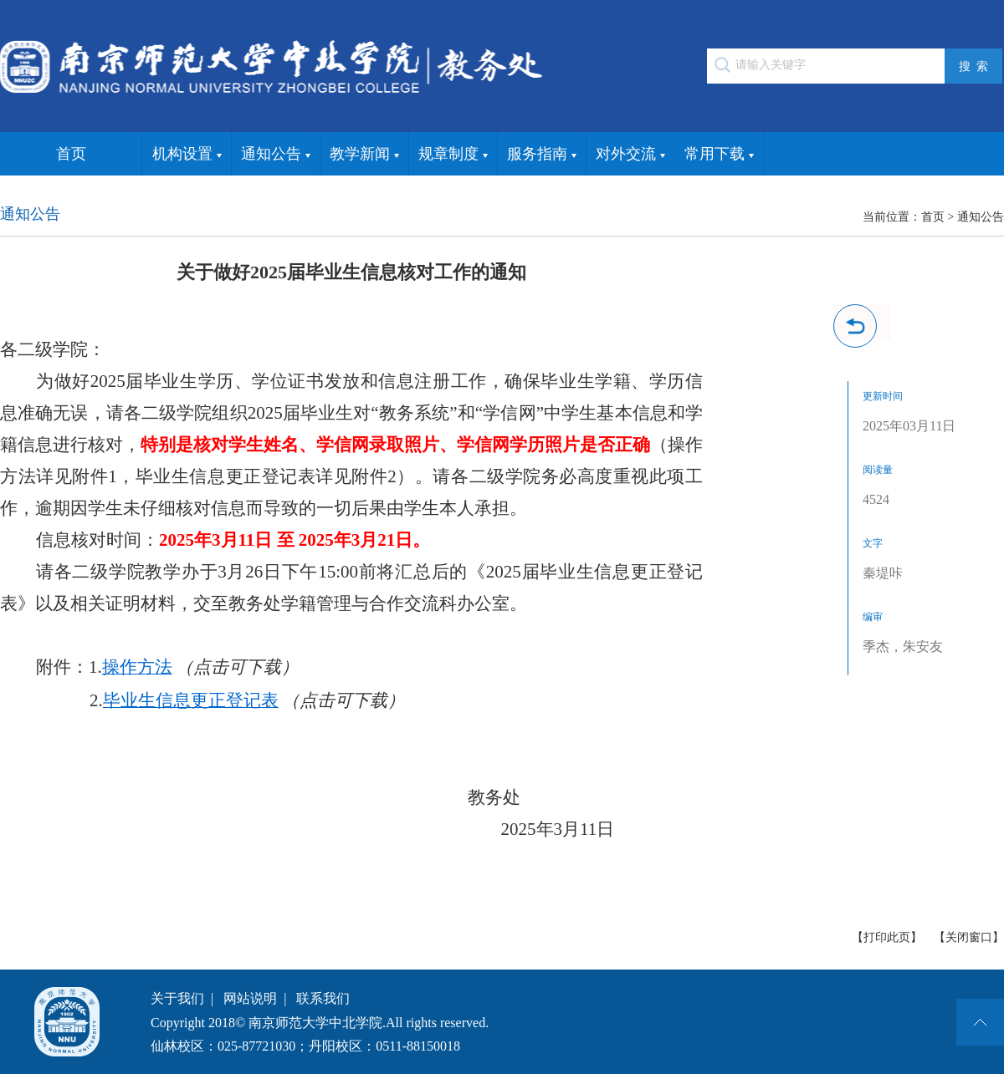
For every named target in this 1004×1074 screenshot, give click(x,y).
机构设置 (187, 155)
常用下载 (719, 155)
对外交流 (630, 155)
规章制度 (453, 155)
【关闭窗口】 (969, 937)
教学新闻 (364, 155)
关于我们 (177, 998)
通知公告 (275, 155)
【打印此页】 (887, 937)
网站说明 (250, 998)
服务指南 (541, 155)
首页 (71, 153)
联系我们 (323, 998)
